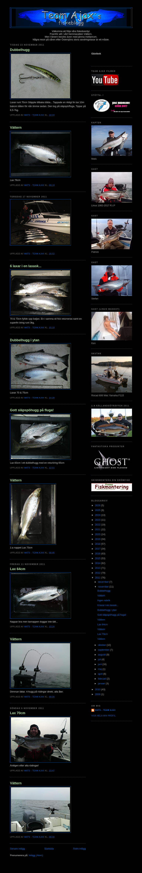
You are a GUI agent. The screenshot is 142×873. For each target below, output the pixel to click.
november (103, 586)
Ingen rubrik (103, 600)
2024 (98, 515)
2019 (98, 539)
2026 (98, 505)
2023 (98, 519)
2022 (98, 524)
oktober (102, 645)
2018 (98, 544)
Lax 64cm (17, 569)
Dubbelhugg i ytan (24, 340)
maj (100, 669)
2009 (98, 694)
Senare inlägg (17, 848)
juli (100, 659)
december (103, 581)
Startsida (49, 848)
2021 (98, 529)
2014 (98, 563)
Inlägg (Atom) (36, 855)
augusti (102, 654)
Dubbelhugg (20, 50)
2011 (98, 577)
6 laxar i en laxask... (25, 266)
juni (100, 664)
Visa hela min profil (103, 716)
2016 (98, 553)
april (100, 673)
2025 (98, 510)
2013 (98, 568)
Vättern (16, 127)
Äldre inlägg (79, 848)
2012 (98, 572)
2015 (98, 558)
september (104, 649)
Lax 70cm (17, 713)
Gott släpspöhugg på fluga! (32, 410)
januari (102, 683)
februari (102, 678)
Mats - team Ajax (105, 710)
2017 (98, 548)
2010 (98, 689)
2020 (98, 534)
